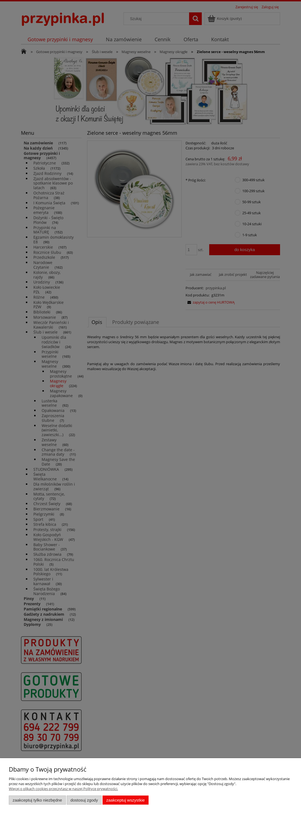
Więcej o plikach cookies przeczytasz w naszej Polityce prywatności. (63, 788)
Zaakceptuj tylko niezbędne (37, 800)
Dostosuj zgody (84, 800)
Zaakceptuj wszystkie (125, 800)
